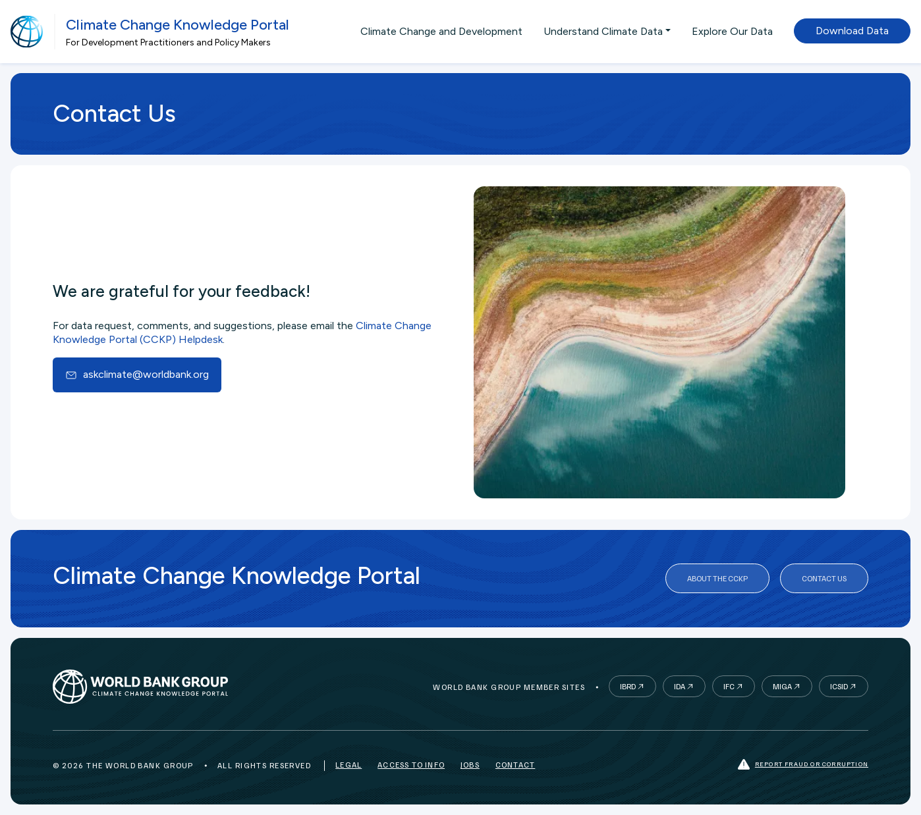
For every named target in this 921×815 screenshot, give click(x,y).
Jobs (470, 765)
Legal (348, 765)
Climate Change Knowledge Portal (177, 25)
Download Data (852, 30)
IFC (729, 686)
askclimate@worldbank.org (137, 374)
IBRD (628, 686)
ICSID (839, 686)
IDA (679, 686)
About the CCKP (717, 578)
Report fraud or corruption (803, 764)
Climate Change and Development (441, 31)
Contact (515, 765)
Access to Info (411, 765)
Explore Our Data (732, 31)
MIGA (782, 686)
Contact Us (824, 578)
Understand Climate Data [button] (603, 31)
